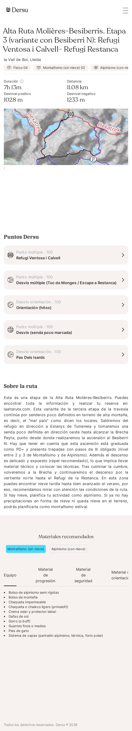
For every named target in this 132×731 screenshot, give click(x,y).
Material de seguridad (83, 575)
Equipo (10, 575)
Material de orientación (121, 575)
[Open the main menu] (125, 10)
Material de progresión (45, 575)
